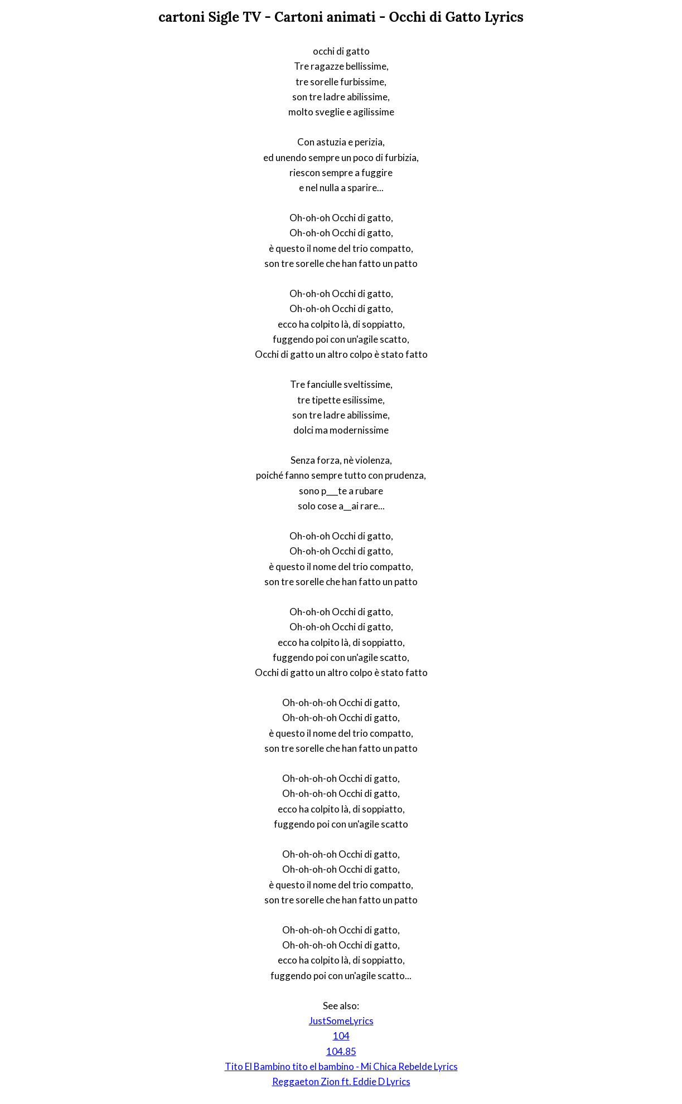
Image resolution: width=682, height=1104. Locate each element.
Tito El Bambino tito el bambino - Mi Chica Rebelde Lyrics (341, 1066)
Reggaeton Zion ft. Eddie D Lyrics (341, 1081)
